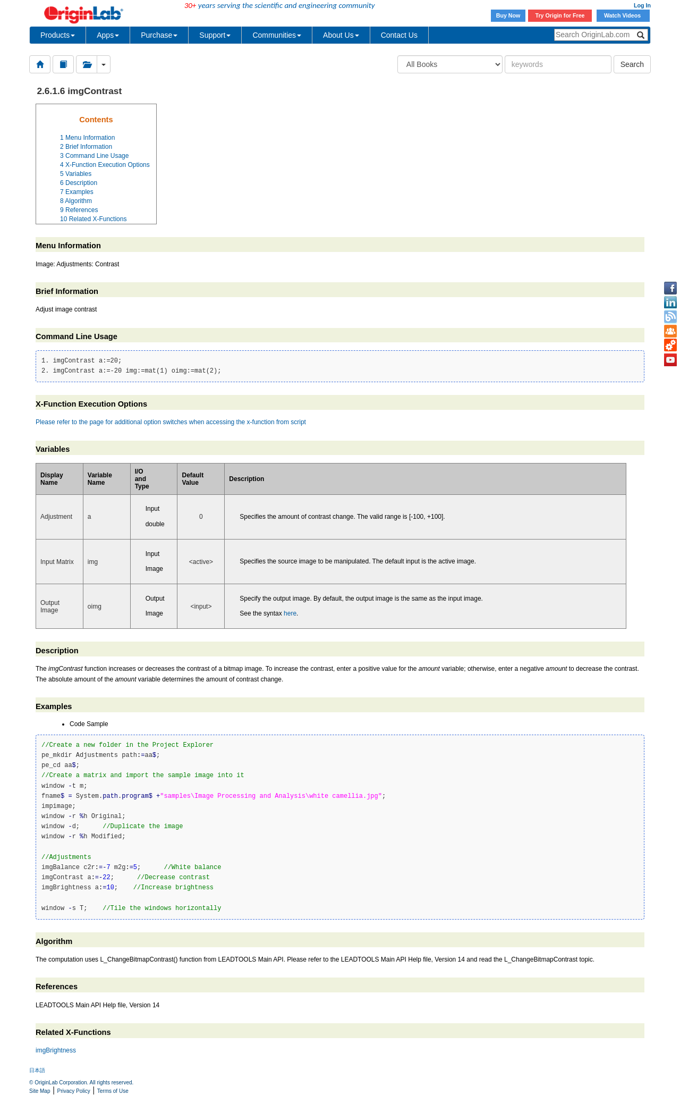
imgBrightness (56, 1050)
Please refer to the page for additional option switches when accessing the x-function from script (171, 422)
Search (632, 64)
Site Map (39, 1091)
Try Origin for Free (560, 15)
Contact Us (399, 35)
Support (215, 35)
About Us (341, 35)
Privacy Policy (73, 1091)
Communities (276, 35)
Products (57, 35)
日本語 (37, 1070)
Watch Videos (623, 15)
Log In (642, 5)
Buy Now (508, 15)
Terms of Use (113, 1091)
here (290, 613)
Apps (108, 35)
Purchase (159, 35)
